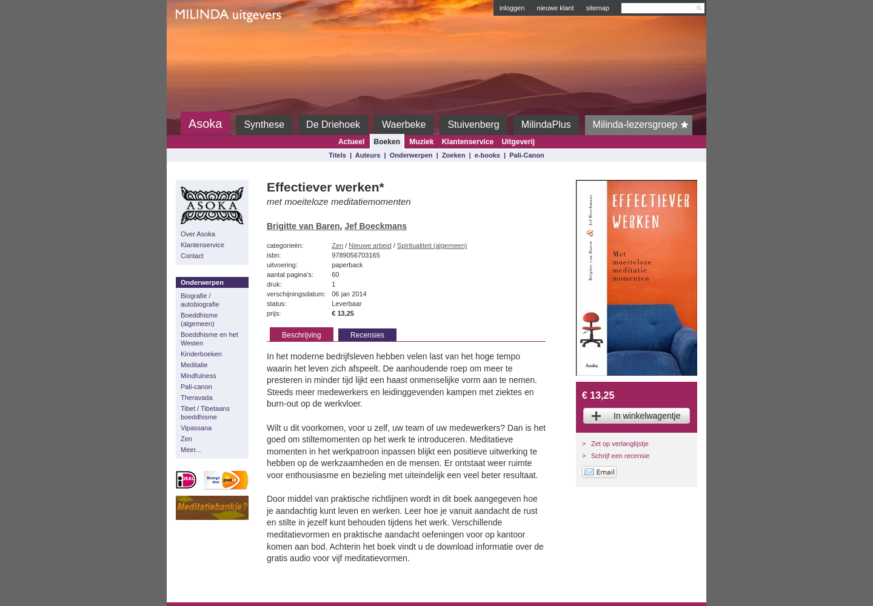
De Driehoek (333, 124)
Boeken (387, 142)
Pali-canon (196, 386)
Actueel (351, 142)
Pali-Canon (526, 155)
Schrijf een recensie (620, 456)
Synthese (264, 124)
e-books (487, 155)
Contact (192, 255)
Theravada (197, 397)
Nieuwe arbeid (370, 245)
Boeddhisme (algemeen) (199, 319)
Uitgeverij (518, 142)
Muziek (421, 142)
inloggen (512, 8)
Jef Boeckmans (375, 226)
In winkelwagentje (647, 416)
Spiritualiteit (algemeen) (432, 245)
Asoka (205, 123)
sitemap (597, 8)
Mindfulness (198, 375)
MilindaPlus (546, 124)
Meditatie (194, 364)
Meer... (191, 449)
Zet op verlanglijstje (620, 443)
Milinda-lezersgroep (643, 125)
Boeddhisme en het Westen (209, 339)
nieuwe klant (555, 8)
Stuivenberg (473, 124)
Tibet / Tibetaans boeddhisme (205, 413)
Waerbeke (404, 124)
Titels (337, 155)
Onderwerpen (411, 155)
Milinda (201, 43)
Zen (186, 438)
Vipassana (196, 427)
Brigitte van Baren (303, 226)
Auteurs (368, 155)
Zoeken (454, 155)
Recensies (367, 335)
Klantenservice (467, 142)
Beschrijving (301, 335)
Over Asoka (198, 234)
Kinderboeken (201, 354)
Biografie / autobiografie (200, 300)
